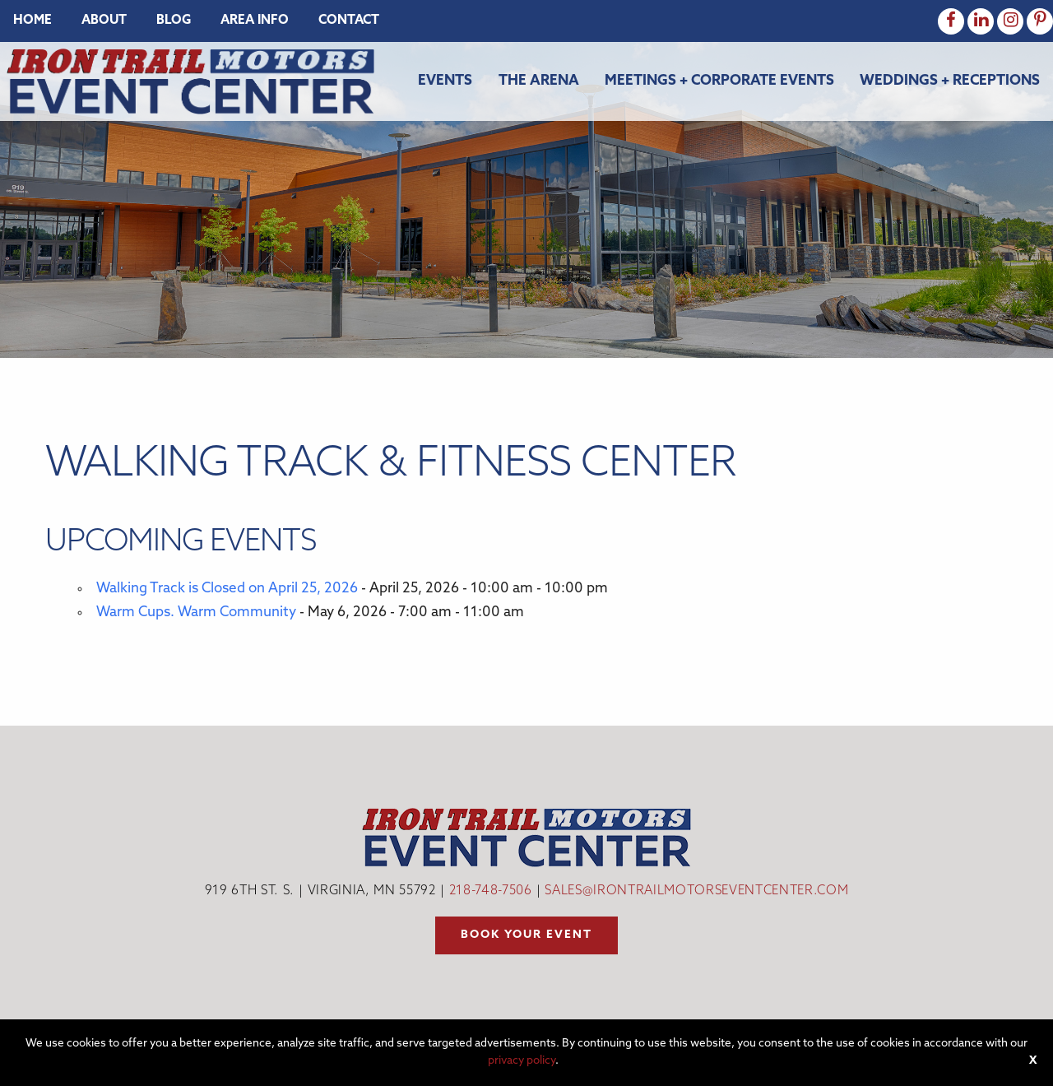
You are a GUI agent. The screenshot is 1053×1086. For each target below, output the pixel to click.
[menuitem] (32, 21)
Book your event (526, 935)
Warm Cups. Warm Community (196, 613)
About (104, 21)
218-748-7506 (490, 891)
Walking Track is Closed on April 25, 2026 (227, 589)
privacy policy (521, 1061)
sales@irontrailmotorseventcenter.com (696, 891)
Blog (173, 21)
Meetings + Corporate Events (719, 81)
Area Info (254, 21)
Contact (348, 21)
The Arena (539, 81)
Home (32, 21)
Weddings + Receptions (950, 81)
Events (445, 81)
